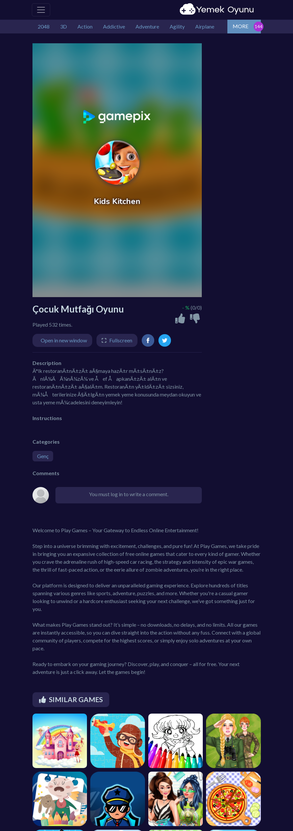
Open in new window (64, 340)
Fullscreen (120, 340)
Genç (43, 456)
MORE (240, 26)
